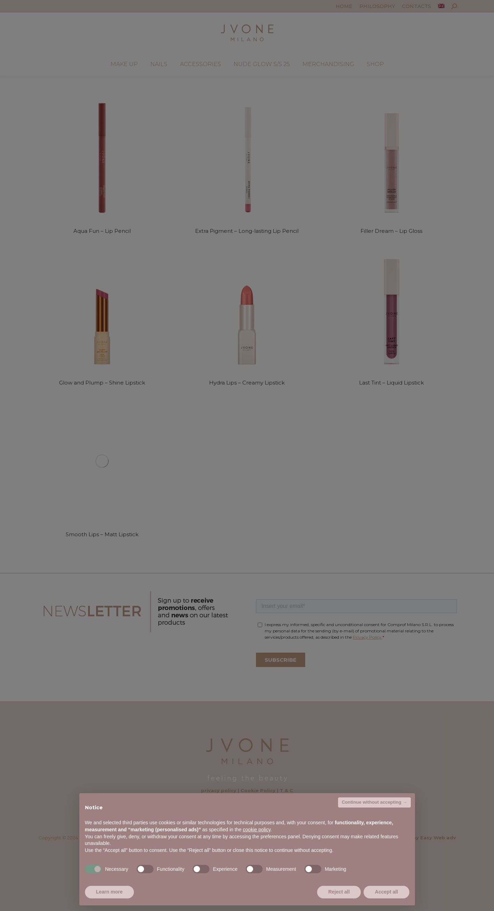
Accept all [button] (386, 892)
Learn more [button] (109, 892)
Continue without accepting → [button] (374, 802)
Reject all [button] (339, 892)
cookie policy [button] (257, 829)
